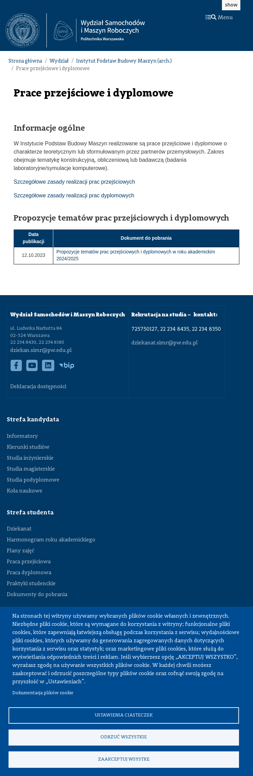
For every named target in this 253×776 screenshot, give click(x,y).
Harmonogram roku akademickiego (51, 540)
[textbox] (26, 30)
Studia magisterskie (31, 469)
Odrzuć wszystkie (123, 737)
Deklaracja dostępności (38, 387)
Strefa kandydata (33, 420)
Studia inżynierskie (30, 458)
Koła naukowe (24, 491)
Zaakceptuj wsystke (124, 759)
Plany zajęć (20, 551)
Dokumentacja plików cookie (42, 692)
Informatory (22, 436)
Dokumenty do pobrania (37, 594)
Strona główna (25, 61)
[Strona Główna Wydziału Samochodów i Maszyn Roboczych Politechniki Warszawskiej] (99, 30)
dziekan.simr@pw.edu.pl (41, 350)
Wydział (59, 61)
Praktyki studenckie (31, 584)
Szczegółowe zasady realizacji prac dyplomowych (74, 195)
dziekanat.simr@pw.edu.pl (164, 343)
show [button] (231, 4)
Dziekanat (19, 529)
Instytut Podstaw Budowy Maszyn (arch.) (124, 61)
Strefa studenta (30, 513)
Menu (219, 18)
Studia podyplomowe (33, 480)
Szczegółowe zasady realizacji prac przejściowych (74, 182)
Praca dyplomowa (29, 573)
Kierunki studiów (28, 447)
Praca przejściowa (29, 562)
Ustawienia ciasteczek (124, 714)
